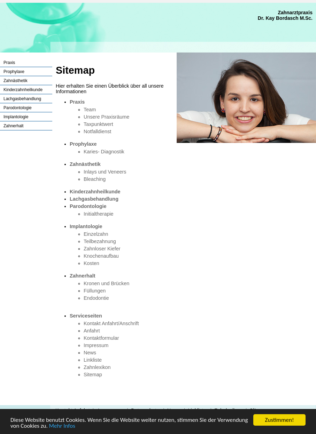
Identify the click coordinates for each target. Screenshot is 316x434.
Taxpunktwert (98, 124)
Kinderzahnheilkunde (23, 89)
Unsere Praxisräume (106, 117)
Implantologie (15, 116)
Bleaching (95, 179)
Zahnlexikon (97, 367)
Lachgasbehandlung (22, 98)
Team (90, 109)
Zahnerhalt (13, 125)
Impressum (96, 345)
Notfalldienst (97, 131)
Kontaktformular (101, 338)
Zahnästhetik (15, 80)
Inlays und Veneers (105, 172)
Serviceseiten (86, 316)
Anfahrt (92, 330)
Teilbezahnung (100, 241)
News (90, 352)
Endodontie (96, 298)
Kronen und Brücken (106, 283)
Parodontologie (17, 107)
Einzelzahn (96, 234)
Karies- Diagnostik (104, 151)
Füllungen (95, 291)
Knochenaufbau (101, 256)
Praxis (9, 62)
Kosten (91, 263)
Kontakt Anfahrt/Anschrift (111, 323)
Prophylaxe (13, 71)
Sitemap (93, 374)
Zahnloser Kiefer (102, 248)
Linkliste (93, 360)
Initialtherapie (99, 214)
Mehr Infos (62, 426)
